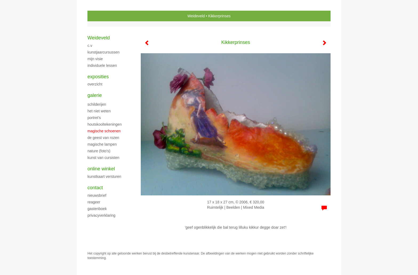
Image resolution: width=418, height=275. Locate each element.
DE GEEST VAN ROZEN (103, 138)
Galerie (94, 95)
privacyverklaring (101, 215)
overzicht (94, 84)
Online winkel (101, 168)
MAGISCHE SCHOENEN (104, 131)
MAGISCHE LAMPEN (102, 144)
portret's (94, 118)
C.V (89, 45)
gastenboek (97, 209)
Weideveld (196, 16)
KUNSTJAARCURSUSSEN (103, 52)
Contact (95, 187)
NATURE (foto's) (98, 151)
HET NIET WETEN (99, 111)
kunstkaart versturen (104, 176)
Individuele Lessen (102, 65)
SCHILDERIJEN (96, 104)
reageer (93, 202)
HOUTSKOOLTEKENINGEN (104, 124)
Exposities (98, 76)
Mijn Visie (95, 59)
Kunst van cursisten (103, 157)
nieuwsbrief (96, 195)
